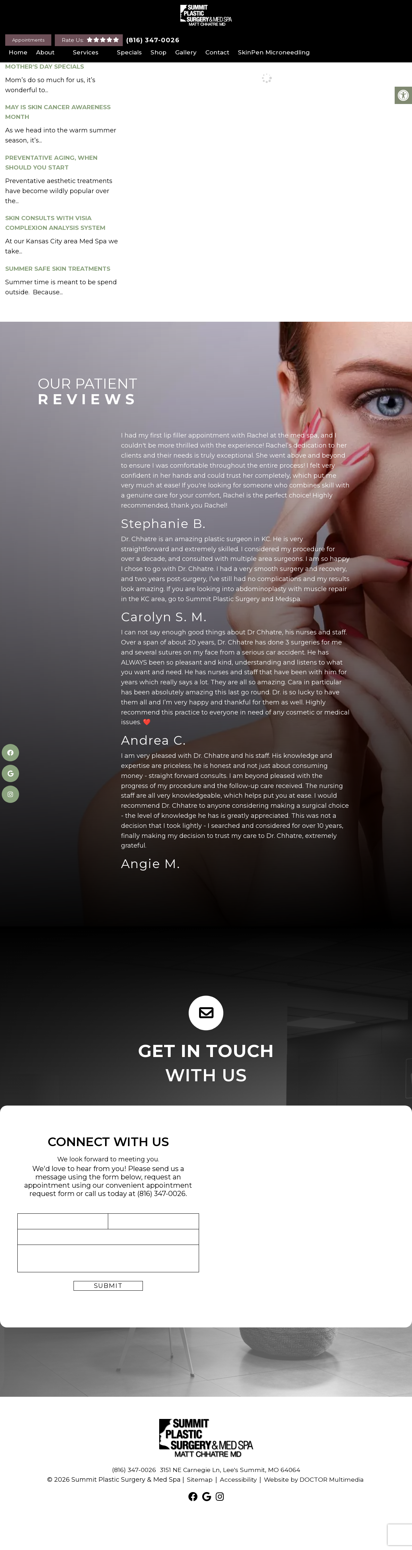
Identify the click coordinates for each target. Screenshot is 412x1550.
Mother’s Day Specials (44, 66)
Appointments (28, 40)
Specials (129, 52)
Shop (158, 52)
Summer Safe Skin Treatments (57, 268)
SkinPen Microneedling (274, 52)
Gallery (186, 52)
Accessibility (237, 1479)
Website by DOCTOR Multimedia (315, 1479)
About (45, 52)
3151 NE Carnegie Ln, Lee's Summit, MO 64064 (230, 1470)
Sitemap (197, 1479)
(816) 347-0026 (153, 40)
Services (85, 52)
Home (18, 52)
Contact (217, 52)
